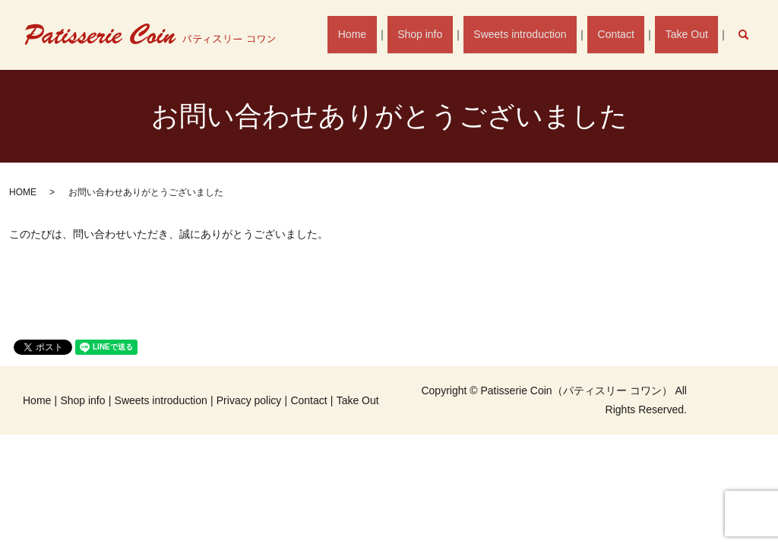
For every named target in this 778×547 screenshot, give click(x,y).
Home (377, 34)
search (750, 34)
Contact (624, 34)
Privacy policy (249, 400)
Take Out (690, 34)
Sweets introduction (534, 34)
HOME (22, 192)
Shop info (439, 34)
